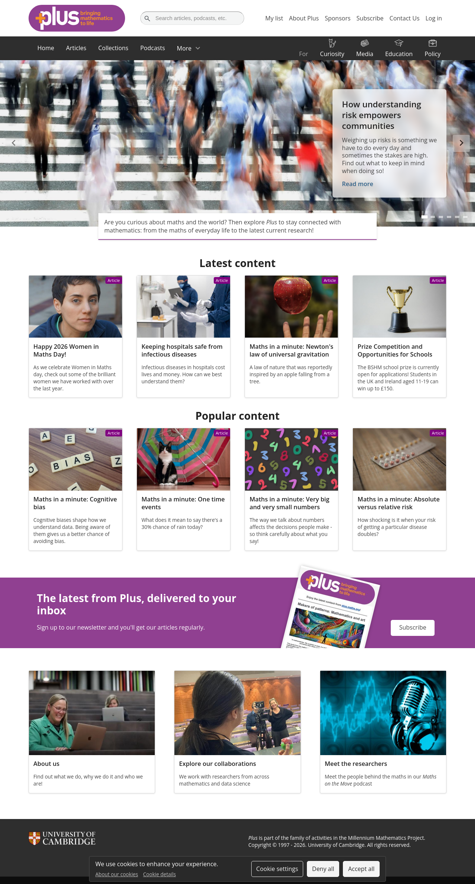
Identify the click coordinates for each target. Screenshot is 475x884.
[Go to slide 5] (457, 217)
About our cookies (116, 874)
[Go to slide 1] (425, 216)
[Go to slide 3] (441, 217)
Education (399, 54)
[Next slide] (461, 143)
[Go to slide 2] (432, 217)
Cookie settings (277, 869)
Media (364, 54)
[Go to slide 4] (449, 217)
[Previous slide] (13, 143)
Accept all (361, 869)
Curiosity (332, 54)
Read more (357, 184)
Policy (432, 54)
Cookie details (159, 874)
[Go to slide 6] (465, 217)
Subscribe (412, 627)
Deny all (323, 869)
